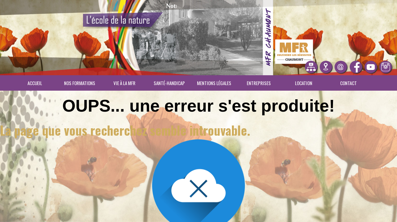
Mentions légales (214, 83)
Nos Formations (79, 83)
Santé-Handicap (169, 83)
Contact (348, 83)
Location (303, 83)
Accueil (35, 83)
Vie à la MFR (124, 83)
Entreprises (259, 83)
